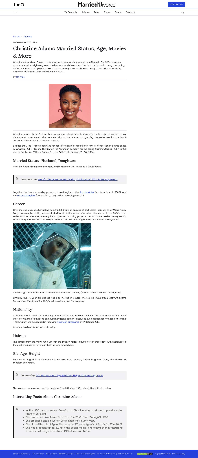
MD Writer (20, 77)
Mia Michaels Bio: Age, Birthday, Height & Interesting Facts (69, 375)
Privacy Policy (38, 454)
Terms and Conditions (21, 454)
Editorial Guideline (66, 454)
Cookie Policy (51, 454)
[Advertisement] (34, 21)
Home (16, 36)
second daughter (26, 195)
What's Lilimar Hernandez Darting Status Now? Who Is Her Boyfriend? (77, 179)
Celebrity (130, 12)
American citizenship (68, 322)
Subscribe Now (176, 4)
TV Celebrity (70, 12)
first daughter (87, 192)
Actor (96, 12)
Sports (118, 12)
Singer (107, 12)
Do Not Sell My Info (125, 454)
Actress (85, 12)
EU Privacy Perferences (106, 454)
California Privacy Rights (85, 454)
